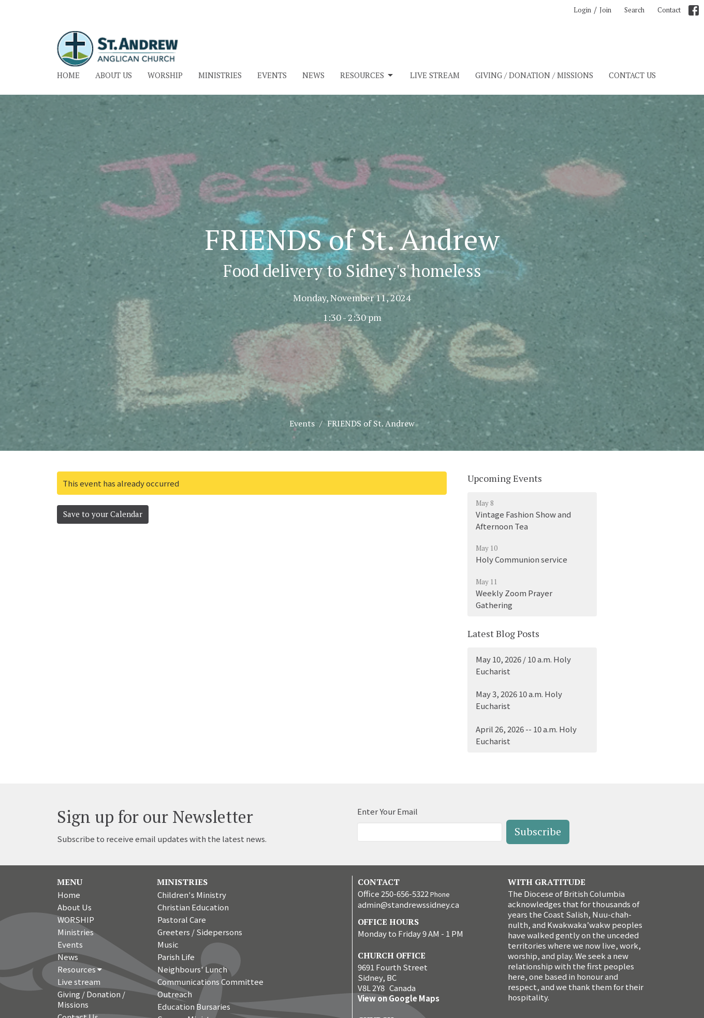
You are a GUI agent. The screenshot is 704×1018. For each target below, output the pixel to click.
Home (68, 75)
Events (272, 75)
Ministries (220, 75)
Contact (669, 9)
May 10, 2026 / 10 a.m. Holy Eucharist (523, 665)
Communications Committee (210, 981)
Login (582, 9)
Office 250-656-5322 (393, 893)
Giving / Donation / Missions (534, 75)
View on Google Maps (398, 998)
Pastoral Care (181, 919)
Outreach (174, 994)
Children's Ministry (191, 894)
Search (634, 9)
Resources (367, 75)
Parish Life (176, 956)
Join (605, 9)
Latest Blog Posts (503, 633)
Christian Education (193, 907)
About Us (113, 75)
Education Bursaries (193, 1006)
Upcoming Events (504, 478)
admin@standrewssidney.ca (408, 904)
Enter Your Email (387, 811)
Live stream (435, 75)
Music (168, 944)
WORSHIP (165, 75)
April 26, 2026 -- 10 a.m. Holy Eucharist (526, 735)
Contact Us (632, 75)
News (313, 75)
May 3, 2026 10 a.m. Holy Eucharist (519, 699)
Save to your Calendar (102, 514)
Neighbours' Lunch (192, 969)
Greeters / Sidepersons (199, 931)
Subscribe (538, 831)
